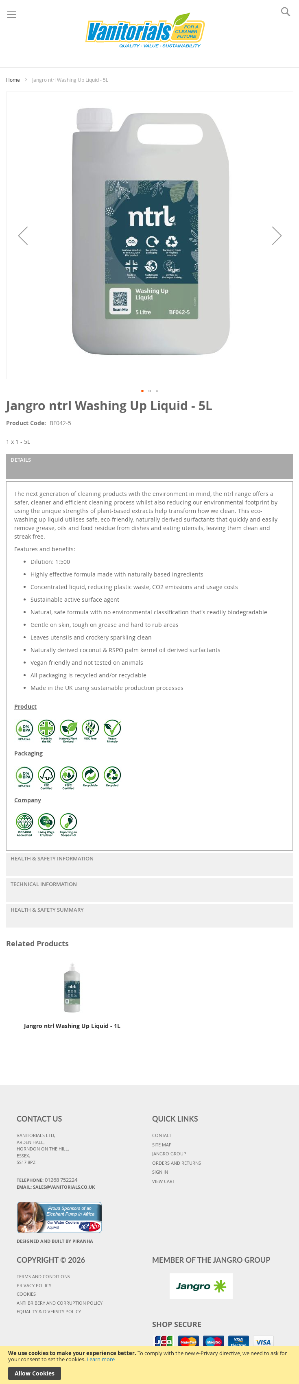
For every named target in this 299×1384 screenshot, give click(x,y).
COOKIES (26, 1294)
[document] (149, 1365)
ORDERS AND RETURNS (176, 1163)
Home (13, 79)
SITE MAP (162, 1145)
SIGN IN (160, 1172)
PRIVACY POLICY (34, 1285)
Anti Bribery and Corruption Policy (60, 1303)
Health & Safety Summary (47, 909)
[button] (23, 235)
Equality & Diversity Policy (49, 1311)
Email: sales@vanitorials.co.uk (56, 1187)
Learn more (101, 1359)
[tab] (149, 466)
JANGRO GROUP (169, 1153)
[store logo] (145, 31)
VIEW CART (163, 1181)
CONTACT (162, 1135)
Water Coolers (67, 1222)
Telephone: (47, 1179)
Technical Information (44, 884)
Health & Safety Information (52, 858)
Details (21, 459)
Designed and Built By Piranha (55, 1241)
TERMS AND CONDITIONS (43, 1276)
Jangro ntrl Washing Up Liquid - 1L (72, 1026)
